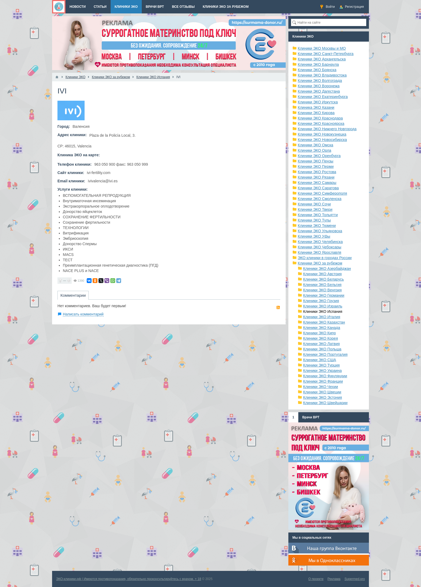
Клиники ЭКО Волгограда (320, 80)
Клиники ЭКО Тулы (314, 220)
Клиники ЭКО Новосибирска (322, 139)
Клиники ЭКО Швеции (322, 392)
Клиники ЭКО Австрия (322, 274)
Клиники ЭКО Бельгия (322, 284)
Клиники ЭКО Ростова (317, 172)
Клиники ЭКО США (319, 360)
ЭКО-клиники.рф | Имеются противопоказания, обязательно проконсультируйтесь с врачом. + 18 (128, 579)
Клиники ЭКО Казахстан (324, 322)
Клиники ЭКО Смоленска (320, 199)
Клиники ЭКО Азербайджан (327, 268)
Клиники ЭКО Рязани (316, 177)
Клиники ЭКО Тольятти (318, 215)
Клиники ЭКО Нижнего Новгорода (327, 129)
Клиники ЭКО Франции (323, 381)
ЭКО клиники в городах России (325, 258)
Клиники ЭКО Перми (315, 166)
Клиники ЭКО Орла (314, 150)
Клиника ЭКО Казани (316, 107)
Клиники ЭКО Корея (320, 338)
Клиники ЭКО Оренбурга (319, 156)
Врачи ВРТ (311, 417)
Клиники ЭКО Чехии (320, 387)
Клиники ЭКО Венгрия (322, 290)
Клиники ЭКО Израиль (322, 306)
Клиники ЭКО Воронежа (319, 86)
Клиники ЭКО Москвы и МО (322, 48)
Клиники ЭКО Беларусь (323, 279)
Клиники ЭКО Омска (315, 145)
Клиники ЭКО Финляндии (325, 376)
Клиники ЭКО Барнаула (318, 64)
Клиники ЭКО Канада (321, 327)
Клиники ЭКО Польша (322, 349)
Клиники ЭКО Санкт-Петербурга (326, 54)
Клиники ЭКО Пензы (315, 161)
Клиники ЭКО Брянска (317, 70)
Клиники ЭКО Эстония (322, 397)
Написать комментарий (83, 314)
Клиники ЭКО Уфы (314, 236)
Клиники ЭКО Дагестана (319, 91)
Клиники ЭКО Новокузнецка (322, 134)
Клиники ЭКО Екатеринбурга (323, 97)
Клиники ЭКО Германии (323, 295)
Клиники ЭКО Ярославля (319, 252)
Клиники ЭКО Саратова (318, 188)
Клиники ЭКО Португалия (325, 354)
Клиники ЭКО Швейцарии (325, 403)
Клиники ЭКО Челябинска (320, 242)
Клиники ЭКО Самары (317, 182)
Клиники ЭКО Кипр (319, 333)
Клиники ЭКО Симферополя (322, 193)
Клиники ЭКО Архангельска (322, 59)
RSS (278, 307)
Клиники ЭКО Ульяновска (320, 231)
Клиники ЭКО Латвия (321, 344)
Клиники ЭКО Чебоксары (319, 247)
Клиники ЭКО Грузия (321, 301)
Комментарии (73, 295)
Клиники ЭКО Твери (315, 209)
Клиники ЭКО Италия (321, 317)
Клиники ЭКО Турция (321, 365)
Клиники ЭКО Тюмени (317, 225)
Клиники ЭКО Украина (322, 370)
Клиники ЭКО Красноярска (321, 123)
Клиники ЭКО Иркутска (318, 102)
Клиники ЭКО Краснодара (320, 118)
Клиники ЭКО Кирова (316, 113)
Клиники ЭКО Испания (322, 311)
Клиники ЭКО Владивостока (322, 75)
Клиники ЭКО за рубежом (320, 263)
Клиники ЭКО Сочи (314, 204)
